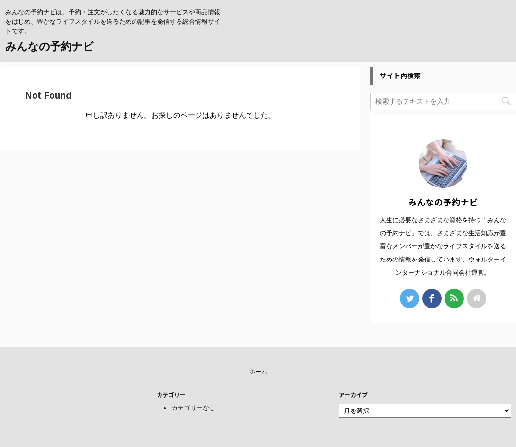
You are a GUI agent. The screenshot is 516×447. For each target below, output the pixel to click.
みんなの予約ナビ (49, 46)
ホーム (258, 371)
